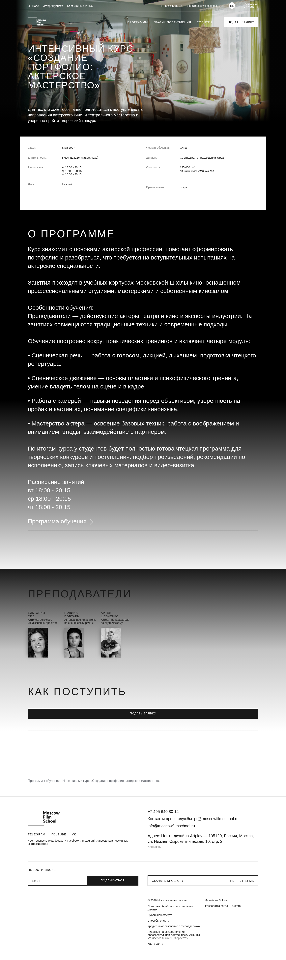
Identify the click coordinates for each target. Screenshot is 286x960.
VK (74, 834)
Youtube (58, 834)
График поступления (172, 22)
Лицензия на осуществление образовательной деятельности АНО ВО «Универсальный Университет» (174, 935)
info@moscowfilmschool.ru (203, 5)
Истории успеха (53, 6)
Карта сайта (155, 943)
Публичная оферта (160, 915)
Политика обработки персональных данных (170, 908)
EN (232, 5)
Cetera (236, 905)
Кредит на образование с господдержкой (174, 926)
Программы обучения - (45, 780)
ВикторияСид (36, 614)
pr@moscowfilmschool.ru (216, 819)
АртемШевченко (110, 614)
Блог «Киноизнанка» (80, 6)
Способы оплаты (158, 920)
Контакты (154, 847)
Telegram (36, 834)
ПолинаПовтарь (71, 614)
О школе (33, 6)
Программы (137, 22)
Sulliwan (224, 900)
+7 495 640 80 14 (171, 5)
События (205, 22)
